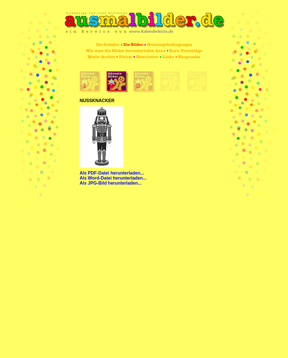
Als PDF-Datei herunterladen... (112, 173)
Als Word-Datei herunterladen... (113, 178)
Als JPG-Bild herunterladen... (111, 183)
